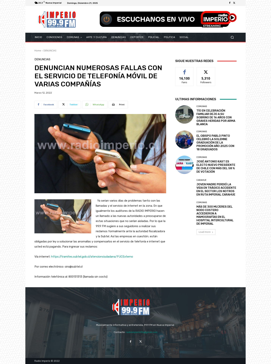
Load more (206, 232)
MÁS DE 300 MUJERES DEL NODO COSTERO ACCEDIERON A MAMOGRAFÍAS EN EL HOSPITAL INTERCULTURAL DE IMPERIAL (215, 215)
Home (37, 50)
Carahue (201, 180)
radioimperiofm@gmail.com (141, 332)
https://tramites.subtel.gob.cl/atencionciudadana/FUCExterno (92, 256)
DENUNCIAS (50, 50)
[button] (232, 37)
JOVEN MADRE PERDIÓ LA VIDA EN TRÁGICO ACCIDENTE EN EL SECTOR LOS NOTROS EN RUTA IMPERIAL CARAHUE (216, 189)
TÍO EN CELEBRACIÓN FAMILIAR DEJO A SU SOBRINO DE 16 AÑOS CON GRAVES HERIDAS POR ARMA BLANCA (215, 117)
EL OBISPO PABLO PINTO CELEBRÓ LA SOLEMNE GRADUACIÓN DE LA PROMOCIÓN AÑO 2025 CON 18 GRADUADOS (215, 142)
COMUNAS (201, 106)
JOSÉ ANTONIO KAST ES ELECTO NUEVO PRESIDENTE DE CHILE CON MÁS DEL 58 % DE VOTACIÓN (215, 166)
